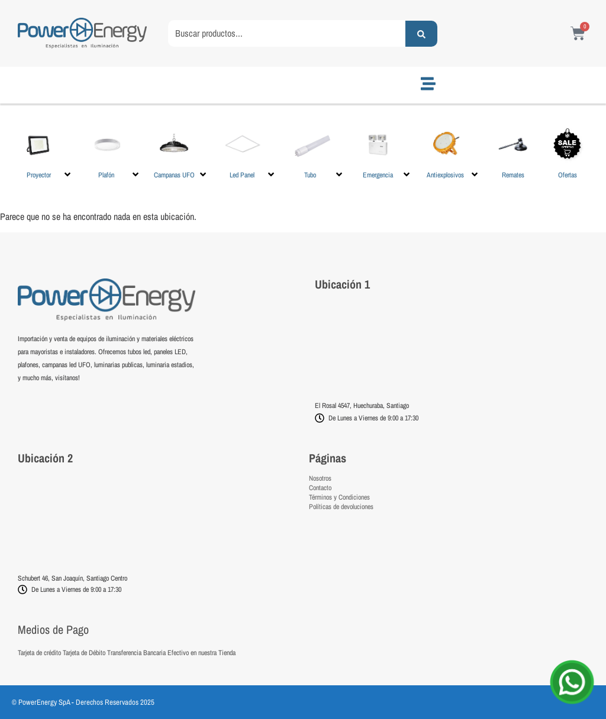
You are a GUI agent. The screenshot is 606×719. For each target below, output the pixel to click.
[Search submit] (421, 34)
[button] (45, 152)
